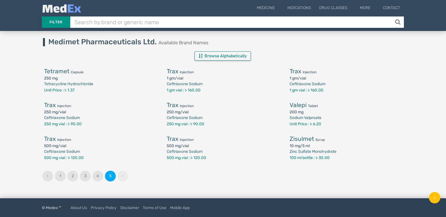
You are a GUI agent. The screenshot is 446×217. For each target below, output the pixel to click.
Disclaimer (129, 207)
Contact (391, 7)
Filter (56, 22)
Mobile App (180, 207)
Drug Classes (342, 7)
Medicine (279, 7)
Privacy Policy (104, 207)
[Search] (398, 22)
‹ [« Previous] (47, 176)
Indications (307, 7)
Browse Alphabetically (223, 56)
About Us (79, 207)
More (369, 7)
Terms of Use (154, 207)
